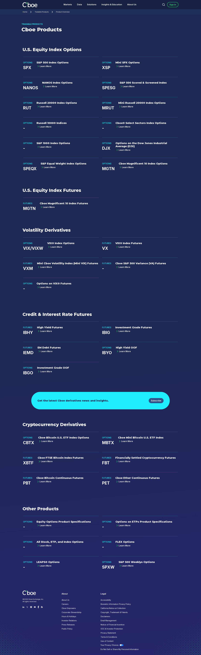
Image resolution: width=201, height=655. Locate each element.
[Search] (163, 4)
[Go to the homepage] (30, 4)
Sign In (172, 4)
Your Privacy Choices (109, 645)
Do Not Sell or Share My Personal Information (119, 649)
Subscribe (156, 400)
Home (27, 11)
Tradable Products (44, 11)
